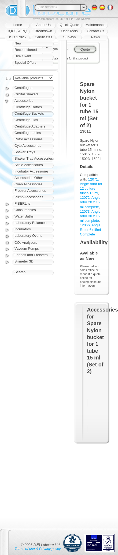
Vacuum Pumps (26, 248)
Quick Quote (69, 25)
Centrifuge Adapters (29, 126)
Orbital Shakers (26, 94)
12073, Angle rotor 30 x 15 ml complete (90, 216)
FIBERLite (22, 203)
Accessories (23, 101)
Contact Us (95, 31)
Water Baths (24, 216)
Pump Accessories (28, 197)
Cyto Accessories (27, 146)
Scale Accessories (28, 165)
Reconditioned (25, 50)
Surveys (69, 37)
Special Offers (25, 63)
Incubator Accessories (31, 171)
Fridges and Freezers (31, 255)
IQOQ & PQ (17, 31)
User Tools (69, 31)
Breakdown (43, 31)
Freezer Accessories (30, 191)
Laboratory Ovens (28, 236)
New (17, 43)
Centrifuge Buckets (29, 113)
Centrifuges (23, 88)
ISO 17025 (17, 37)
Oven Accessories (28, 184)
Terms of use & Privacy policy (38, 549)
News (95, 37)
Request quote (57, 49)
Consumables (25, 210)
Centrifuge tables (27, 133)
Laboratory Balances (30, 223)
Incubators (22, 229)
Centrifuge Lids (26, 120)
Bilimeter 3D (24, 261)
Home (17, 25)
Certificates (43, 37)
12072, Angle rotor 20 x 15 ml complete (90, 202)
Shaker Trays (24, 152)
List (8, 79)
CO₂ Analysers (25, 243)
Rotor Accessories (28, 139)
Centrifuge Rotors (28, 107)
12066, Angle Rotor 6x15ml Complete (90, 229)
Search (19, 272)
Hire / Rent (22, 56)
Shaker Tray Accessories (33, 158)
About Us (43, 25)
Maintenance (95, 25)
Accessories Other (28, 178)
